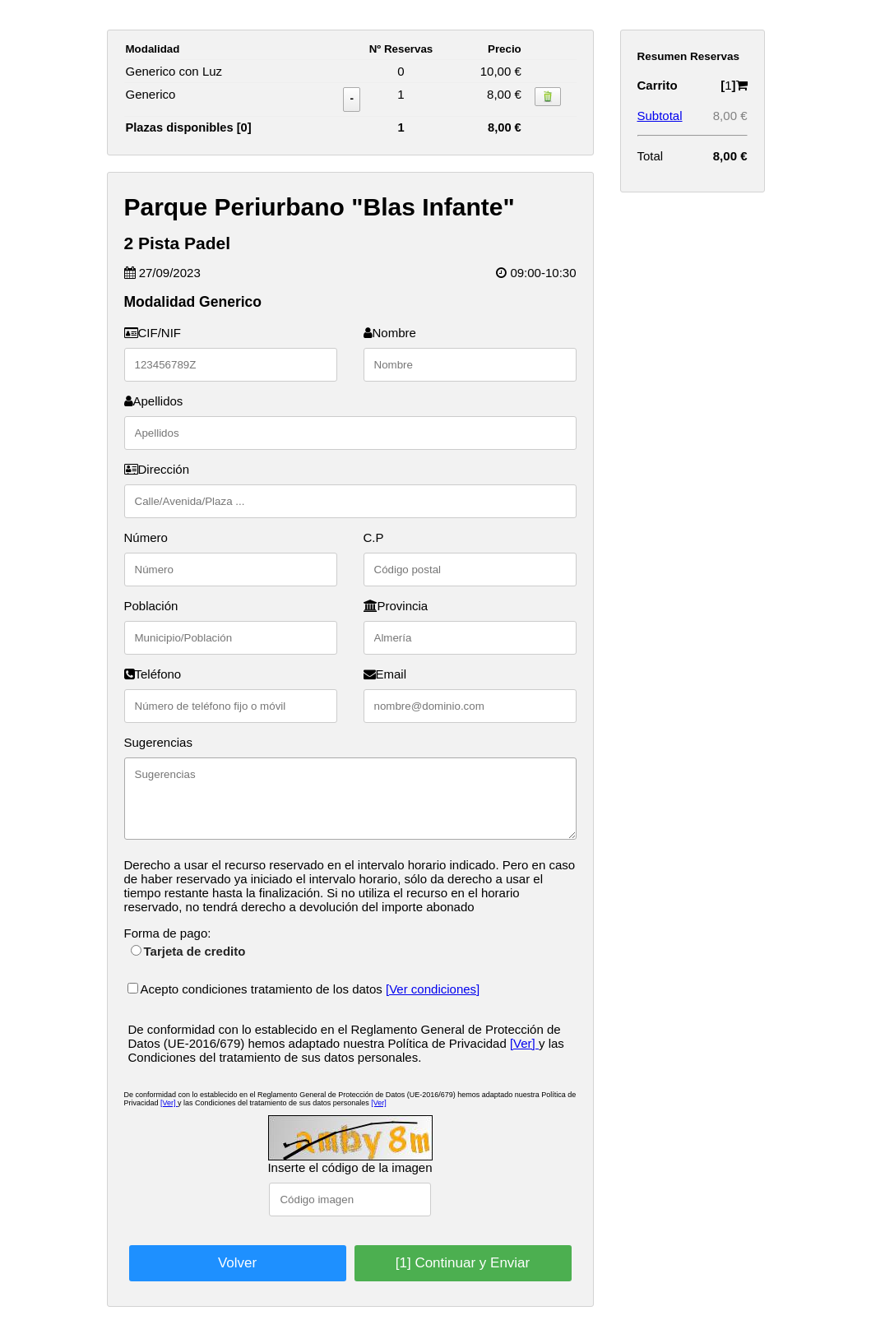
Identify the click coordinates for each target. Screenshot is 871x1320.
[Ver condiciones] (433, 989)
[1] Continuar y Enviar (463, 1263)
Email (385, 674)
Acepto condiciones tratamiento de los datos (257, 989)
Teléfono (153, 674)
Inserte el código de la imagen (349, 1167)
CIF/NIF (153, 333)
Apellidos (153, 401)
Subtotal (660, 116)
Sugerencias (158, 742)
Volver (237, 1263)
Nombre (390, 333)
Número (146, 537)
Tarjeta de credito (188, 951)
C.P (374, 537)
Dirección (157, 469)
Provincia (396, 606)
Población (151, 606)
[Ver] (524, 1043)
